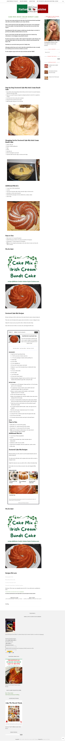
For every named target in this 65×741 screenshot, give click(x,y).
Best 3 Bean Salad (9, 693)
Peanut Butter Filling (54, 76)
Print (36, 332)
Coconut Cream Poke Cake (10, 582)
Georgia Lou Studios (46, 739)
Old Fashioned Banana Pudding (12, 694)
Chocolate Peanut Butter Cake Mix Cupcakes (14, 585)
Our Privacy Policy (12, 1)
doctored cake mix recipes (10, 593)
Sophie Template (35, 739)
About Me (32, 1)
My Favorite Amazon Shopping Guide (47, 1)
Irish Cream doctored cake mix (29, 593)
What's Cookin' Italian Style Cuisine (25, 739)
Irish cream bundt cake (19, 593)
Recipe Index (23, 1)
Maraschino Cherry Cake (10, 579)
